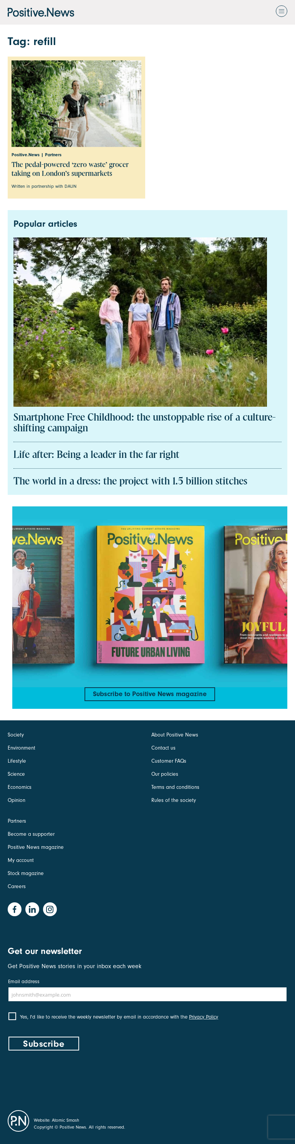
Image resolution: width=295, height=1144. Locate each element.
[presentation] (66, 1079)
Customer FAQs (168, 761)
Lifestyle (17, 761)
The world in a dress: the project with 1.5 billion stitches (130, 481)
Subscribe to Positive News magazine (150, 694)
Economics (19, 787)
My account (21, 860)
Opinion (16, 800)
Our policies (164, 774)
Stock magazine (26, 873)
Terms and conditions (175, 787)
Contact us (163, 748)
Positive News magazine (36, 847)
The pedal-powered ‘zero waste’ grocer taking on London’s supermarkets (70, 169)
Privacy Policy (203, 1017)
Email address (24, 981)
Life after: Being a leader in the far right (96, 455)
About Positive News (174, 734)
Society (16, 734)
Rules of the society (173, 800)
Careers (17, 886)
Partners (17, 821)
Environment (21, 748)
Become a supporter (31, 834)
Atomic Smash (65, 1120)
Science (16, 774)
